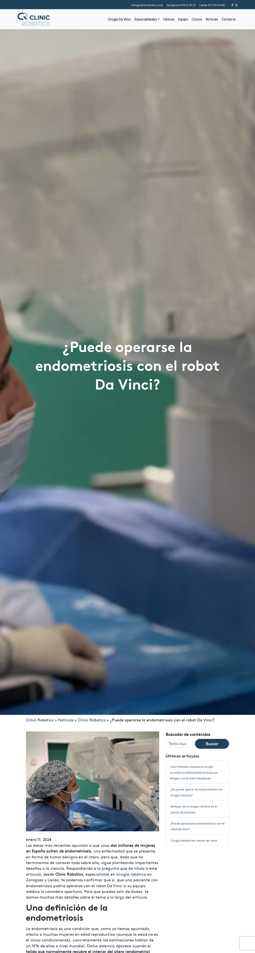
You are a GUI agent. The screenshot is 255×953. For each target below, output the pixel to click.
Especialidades (145, 19)
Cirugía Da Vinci (119, 19)
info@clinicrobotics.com (147, 5)
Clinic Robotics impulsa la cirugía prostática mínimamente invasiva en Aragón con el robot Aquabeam (194, 772)
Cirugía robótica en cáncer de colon (193, 840)
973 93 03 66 (212, 5)
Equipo (183, 19)
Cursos (197, 19)
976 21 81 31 (181, 5)
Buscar (212, 743)
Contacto (229, 19)
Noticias (212, 19)
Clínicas (168, 19)
